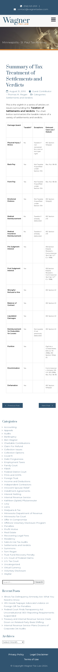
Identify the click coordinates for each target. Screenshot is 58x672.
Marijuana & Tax (12, 510)
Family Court (11, 465)
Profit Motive (11, 529)
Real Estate (10, 532)
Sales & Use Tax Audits (16, 542)
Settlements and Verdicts (19, 97)
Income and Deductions (17, 481)
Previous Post (14, 405)
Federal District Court (15, 471)
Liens (7, 507)
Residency (9, 538)
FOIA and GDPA (12, 475)
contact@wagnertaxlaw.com (33, 9)
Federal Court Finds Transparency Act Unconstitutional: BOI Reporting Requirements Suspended (29, 612)
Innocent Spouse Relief (16, 487)
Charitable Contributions (17, 443)
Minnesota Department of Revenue (23, 513)
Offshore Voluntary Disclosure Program (25, 522)
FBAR (7, 468)
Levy (6, 503)
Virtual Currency (12, 567)
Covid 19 (8, 455)
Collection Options (14, 452)
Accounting (10, 427)
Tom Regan (10, 551)
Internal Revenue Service (17, 497)
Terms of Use (31, 659)
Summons (9, 548)
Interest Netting (12, 494)
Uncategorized (12, 564)
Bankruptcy (10, 436)
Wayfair (8, 574)
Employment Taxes (14, 462)
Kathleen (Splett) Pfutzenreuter (20, 500)
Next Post (46, 405)
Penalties (9, 526)
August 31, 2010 (17, 91)
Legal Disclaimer (39, 654)
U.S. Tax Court (11, 561)
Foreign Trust (11, 478)
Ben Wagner (11, 440)
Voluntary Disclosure (15, 570)
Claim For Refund (13, 446)
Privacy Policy (16, 654)
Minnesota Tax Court (15, 516)
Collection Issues (13, 449)
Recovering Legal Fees (16, 535)
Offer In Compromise (15, 519)
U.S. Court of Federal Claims (18, 558)
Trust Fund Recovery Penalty (19, 554)
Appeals (8, 430)
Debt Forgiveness (13, 459)
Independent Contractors (17, 484)
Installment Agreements (17, 491)
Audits (7, 433)
